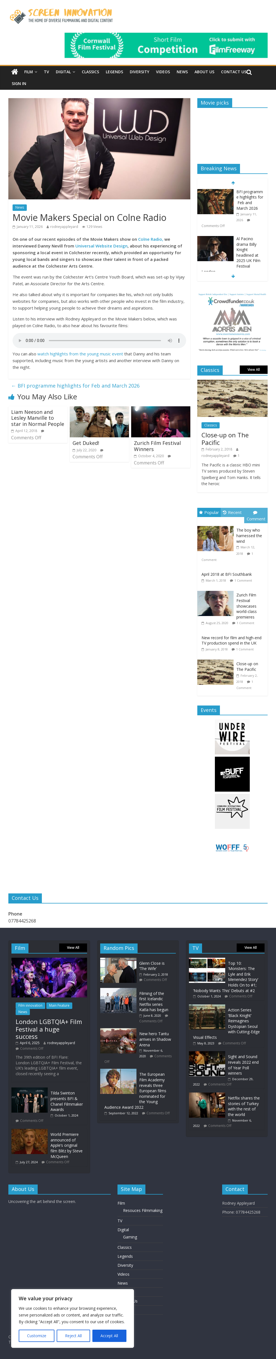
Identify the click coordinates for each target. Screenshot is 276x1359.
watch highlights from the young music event (80, 354)
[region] (72, 1318)
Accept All (109, 1335)
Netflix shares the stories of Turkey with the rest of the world (244, 1106)
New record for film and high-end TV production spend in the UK (231, 640)
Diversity (139, 71)
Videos (163, 71)
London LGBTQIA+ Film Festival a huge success (49, 1029)
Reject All (73, 1335)
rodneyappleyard (64, 226)
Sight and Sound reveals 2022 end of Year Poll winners (243, 1065)
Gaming (130, 1237)
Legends (114, 71)
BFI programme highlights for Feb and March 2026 (75, 385)
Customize (36, 1335)
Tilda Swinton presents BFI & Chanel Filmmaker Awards (67, 1101)
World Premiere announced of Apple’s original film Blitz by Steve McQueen (67, 1145)
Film (28, 71)
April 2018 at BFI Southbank (226, 574)
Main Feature (59, 1005)
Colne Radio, (150, 239)
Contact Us (233, 71)
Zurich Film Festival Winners (157, 446)
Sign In (19, 83)
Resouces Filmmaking (142, 1210)
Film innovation (30, 1005)
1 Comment (243, 580)
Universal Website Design (101, 246)
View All (254, 369)
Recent (232, 512)
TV (46, 71)
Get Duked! (86, 443)
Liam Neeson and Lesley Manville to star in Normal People (37, 418)
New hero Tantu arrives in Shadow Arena (155, 1039)
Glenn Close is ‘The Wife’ (152, 966)
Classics (90, 71)
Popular (209, 512)
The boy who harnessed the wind (249, 535)
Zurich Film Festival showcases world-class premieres (246, 605)
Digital (63, 71)
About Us (204, 71)
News (182, 71)
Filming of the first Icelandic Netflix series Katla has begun (153, 1002)
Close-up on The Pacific (225, 438)
